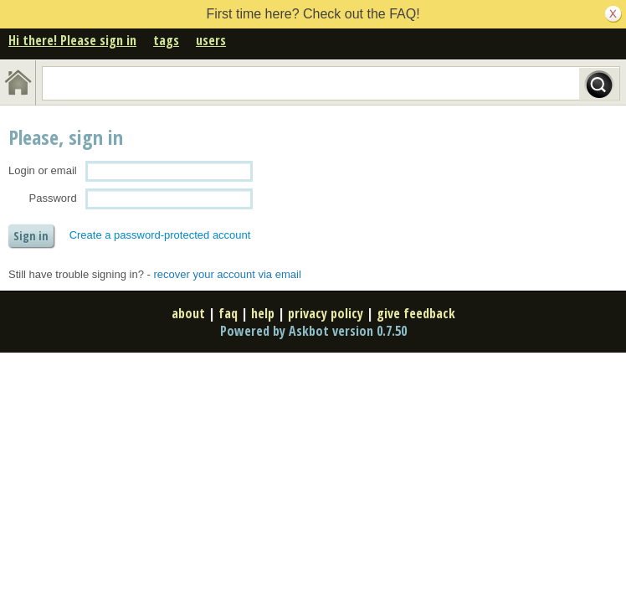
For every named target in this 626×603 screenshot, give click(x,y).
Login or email (42, 170)
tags (166, 40)
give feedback (416, 313)
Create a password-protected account (160, 235)
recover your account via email (226, 274)
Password (53, 198)
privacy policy (325, 313)
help (263, 313)
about (188, 313)
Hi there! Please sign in (72, 40)
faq (228, 313)
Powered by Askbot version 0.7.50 (313, 331)
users (211, 40)
